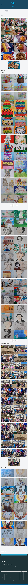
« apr (13, 580)
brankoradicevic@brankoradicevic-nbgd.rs (9, 565)
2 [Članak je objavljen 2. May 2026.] (21, 573)
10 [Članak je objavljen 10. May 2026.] (25, 574)
